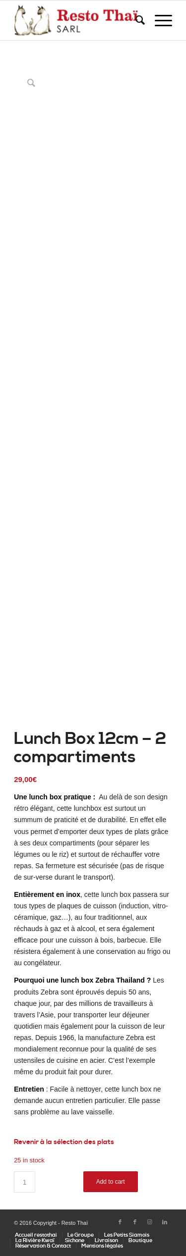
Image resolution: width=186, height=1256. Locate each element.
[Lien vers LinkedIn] (164, 1222)
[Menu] (158, 20)
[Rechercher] (135, 20)
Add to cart (110, 1181)
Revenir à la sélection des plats (64, 1142)
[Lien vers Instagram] (149, 1222)
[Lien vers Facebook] (120, 1222)
